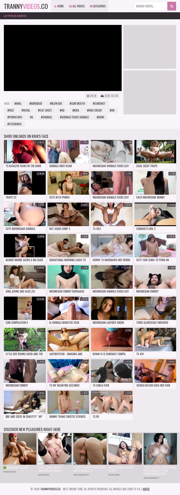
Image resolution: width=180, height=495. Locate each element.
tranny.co (26, 6)
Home (59, 6)
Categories (98, 6)
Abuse (146, 489)
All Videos (77, 6)
